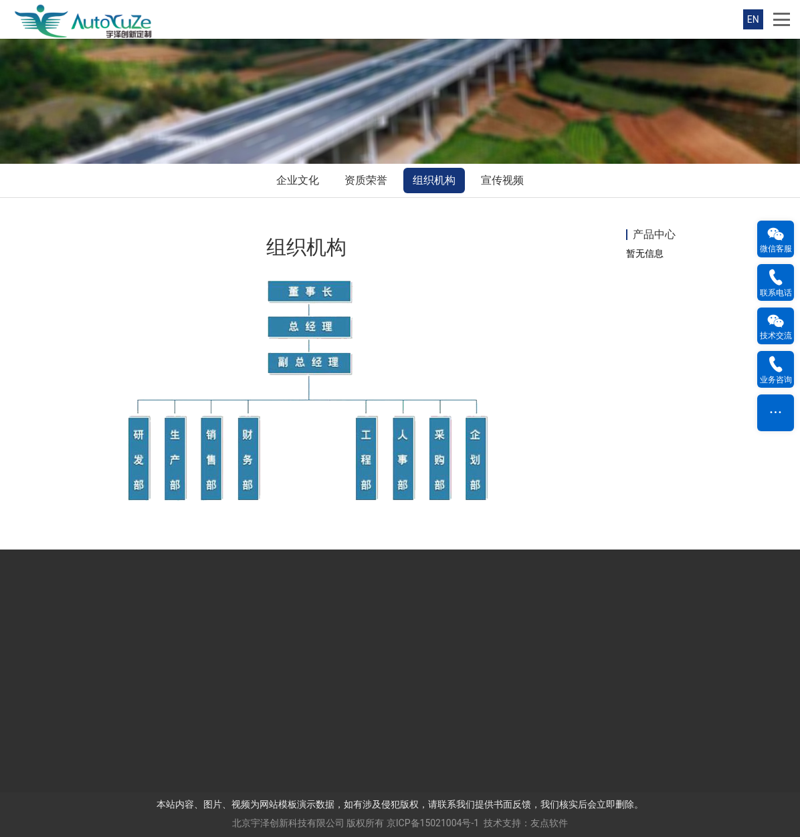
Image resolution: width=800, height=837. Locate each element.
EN (753, 19)
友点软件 (549, 823)
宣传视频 (502, 180)
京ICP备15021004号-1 (433, 823)
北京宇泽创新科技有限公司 (288, 823)
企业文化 (297, 180)
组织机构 (434, 180)
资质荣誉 (365, 180)
